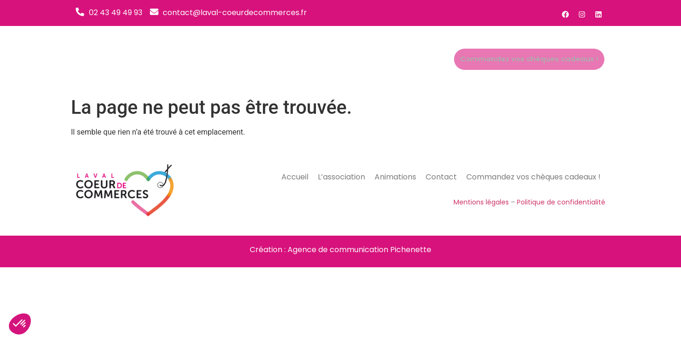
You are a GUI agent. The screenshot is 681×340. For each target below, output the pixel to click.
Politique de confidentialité (561, 202)
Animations (397, 59)
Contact (444, 59)
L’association (340, 59)
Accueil (291, 59)
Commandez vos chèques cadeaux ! (535, 59)
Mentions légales (481, 202)
